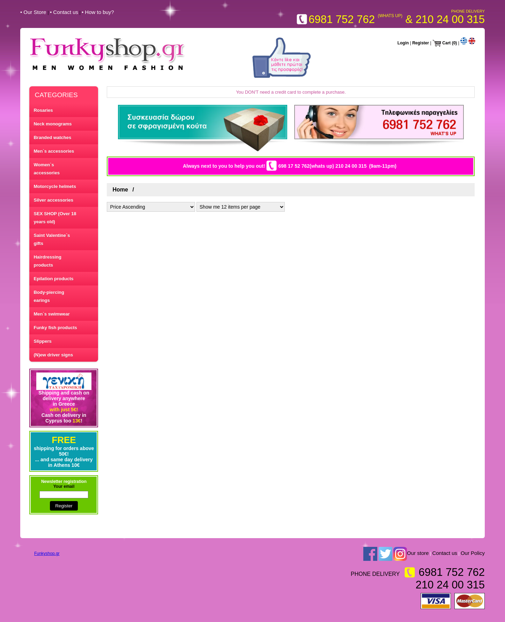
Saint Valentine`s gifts (52, 239)
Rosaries (43, 110)
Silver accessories (53, 200)
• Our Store (34, 12)
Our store (418, 553)
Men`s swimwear (51, 314)
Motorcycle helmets (55, 186)
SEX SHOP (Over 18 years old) (55, 217)
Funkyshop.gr (47, 553)
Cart (446, 43)
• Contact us (64, 12)
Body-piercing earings (49, 296)
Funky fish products (55, 327)
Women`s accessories (46, 168)
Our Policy (473, 553)
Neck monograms (53, 123)
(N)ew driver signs (53, 354)
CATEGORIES (56, 95)
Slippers (42, 341)
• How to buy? (98, 12)
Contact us (444, 553)
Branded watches (52, 137)
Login (403, 43)
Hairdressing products (47, 261)
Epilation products (53, 278)
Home (120, 190)
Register (420, 43)
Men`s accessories (54, 151)
